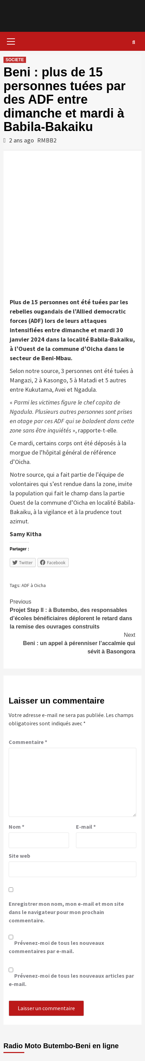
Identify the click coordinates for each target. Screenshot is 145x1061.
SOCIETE (15, 59)
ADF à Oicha (34, 585)
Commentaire (28, 741)
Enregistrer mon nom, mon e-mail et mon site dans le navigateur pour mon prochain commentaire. (66, 912)
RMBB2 (47, 140)
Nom (16, 826)
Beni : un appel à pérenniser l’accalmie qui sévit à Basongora (72, 642)
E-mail (86, 826)
